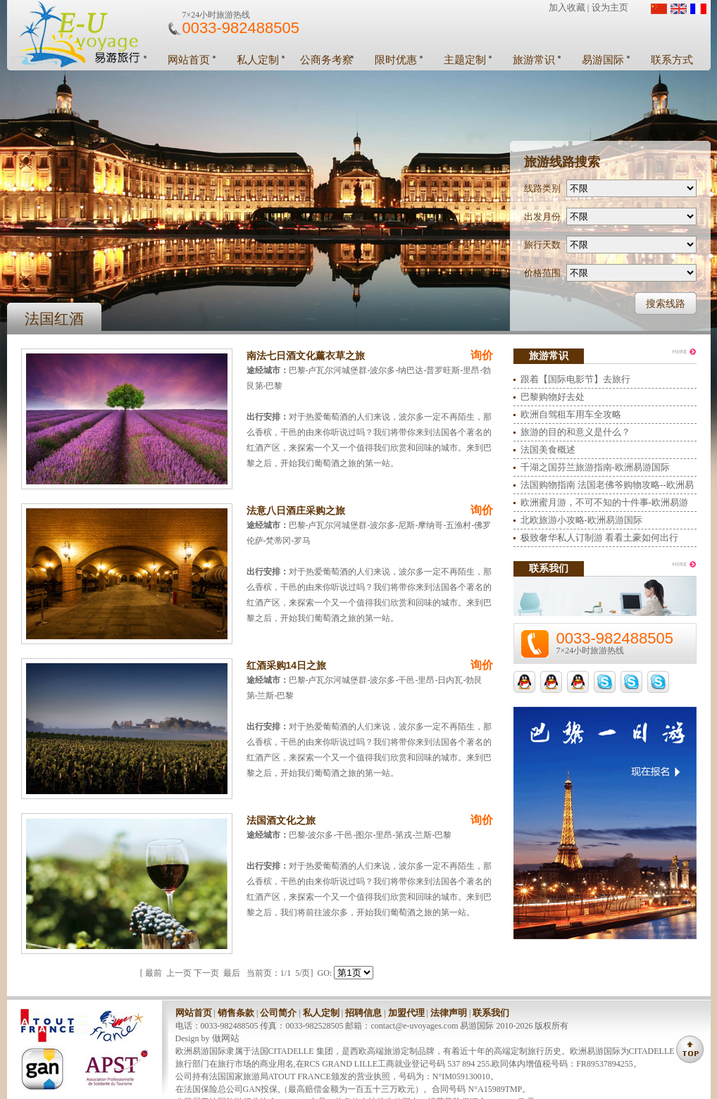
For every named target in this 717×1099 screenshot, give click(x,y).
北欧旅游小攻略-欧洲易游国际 (581, 520)
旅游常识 (534, 59)
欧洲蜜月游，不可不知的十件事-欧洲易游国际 (604, 504)
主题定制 (465, 59)
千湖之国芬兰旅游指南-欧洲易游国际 (595, 467)
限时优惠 (396, 59)
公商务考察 (326, 59)
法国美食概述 (547, 449)
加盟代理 (406, 1012)
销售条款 (236, 1012)
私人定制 (258, 59)
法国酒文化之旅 (281, 820)
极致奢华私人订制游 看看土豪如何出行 (599, 537)
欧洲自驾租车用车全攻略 (570, 414)
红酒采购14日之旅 (287, 665)
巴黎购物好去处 (552, 396)
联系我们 (491, 1012)
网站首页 (189, 59)
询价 (481, 355)
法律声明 (448, 1012)
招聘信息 (363, 1012)
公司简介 (278, 1012)
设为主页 (610, 7)
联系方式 (672, 59)
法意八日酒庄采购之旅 (296, 510)
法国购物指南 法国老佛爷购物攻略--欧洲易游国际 (607, 486)
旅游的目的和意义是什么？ (575, 432)
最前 (153, 973)
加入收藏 (567, 7)
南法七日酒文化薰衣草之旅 (306, 355)
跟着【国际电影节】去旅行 (575, 379)
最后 (231, 973)
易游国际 (603, 59)
